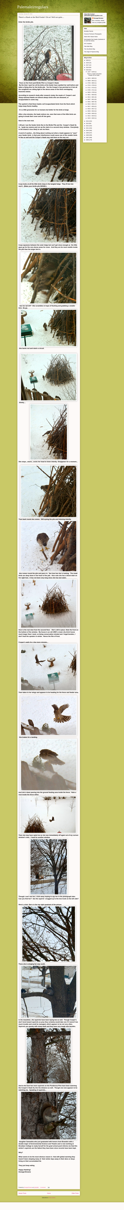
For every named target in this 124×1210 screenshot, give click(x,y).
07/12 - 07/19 (91, 87)
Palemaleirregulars (32, 7)
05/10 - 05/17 (91, 108)
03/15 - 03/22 (91, 118)
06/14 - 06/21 (91, 97)
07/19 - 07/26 (91, 85)
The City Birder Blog (89, 49)
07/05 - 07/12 (91, 90)
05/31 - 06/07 (91, 101)
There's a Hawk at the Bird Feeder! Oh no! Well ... (94, 74)
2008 (87, 135)
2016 (87, 67)
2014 (87, 121)
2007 (87, 137)
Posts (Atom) (52, 1197)
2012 (87, 125)
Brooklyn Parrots (88, 31)
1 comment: (43, 1187)
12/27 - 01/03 (91, 71)
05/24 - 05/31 (91, 104)
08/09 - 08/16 (91, 80)
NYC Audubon (88, 43)
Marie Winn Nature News (91, 36)
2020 (87, 60)
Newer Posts (22, 1193)
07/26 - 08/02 (91, 83)
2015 (87, 69)
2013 (87, 123)
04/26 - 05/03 (91, 113)
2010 (87, 130)
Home (49, 1193)
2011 (87, 128)
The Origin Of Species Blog (91, 51)
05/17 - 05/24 (91, 106)
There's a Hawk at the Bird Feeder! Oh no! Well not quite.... (41, 17)
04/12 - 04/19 (91, 115)
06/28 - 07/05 (91, 92)
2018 (87, 62)
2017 (87, 65)
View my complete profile (98, 22)
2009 (87, 132)
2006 (87, 140)
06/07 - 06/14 (91, 99)
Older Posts (75, 1193)
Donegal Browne (98, 18)
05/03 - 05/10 (91, 111)
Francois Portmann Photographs (93, 34)
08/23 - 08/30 (91, 78)
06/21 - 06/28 (91, 94)
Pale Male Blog (88, 46)
